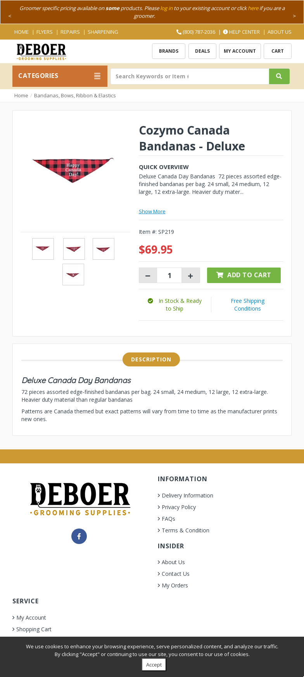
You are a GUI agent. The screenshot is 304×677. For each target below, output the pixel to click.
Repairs (70, 31)
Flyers (44, 31)
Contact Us (176, 573)
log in (166, 8)
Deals (202, 51)
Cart (277, 51)
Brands (168, 51)
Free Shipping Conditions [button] (247, 304)
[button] (175, 304)
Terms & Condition (185, 530)
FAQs (168, 518)
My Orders (175, 585)
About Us (280, 31)
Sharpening (103, 31)
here (253, 8)
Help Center (241, 31)
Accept (154, 664)
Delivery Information (187, 495)
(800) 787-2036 (195, 31)
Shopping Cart (34, 629)
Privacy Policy (179, 507)
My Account (240, 51)
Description (151, 359)
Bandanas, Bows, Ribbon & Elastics (75, 95)
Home (21, 31)
